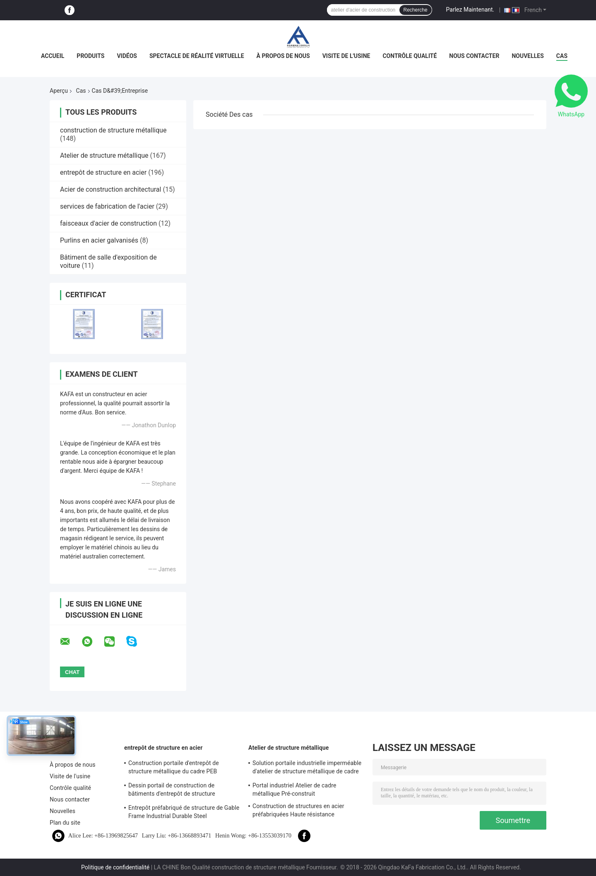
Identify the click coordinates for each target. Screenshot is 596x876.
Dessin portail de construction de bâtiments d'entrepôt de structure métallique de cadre (171, 790)
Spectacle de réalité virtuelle (196, 56)
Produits (90, 56)
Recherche (416, 10)
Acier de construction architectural (110, 189)
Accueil (52, 56)
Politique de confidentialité (115, 867)
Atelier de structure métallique (104, 155)
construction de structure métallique (113, 130)
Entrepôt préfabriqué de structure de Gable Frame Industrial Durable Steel (183, 811)
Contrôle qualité (409, 56)
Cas (561, 56)
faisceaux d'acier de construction (108, 223)
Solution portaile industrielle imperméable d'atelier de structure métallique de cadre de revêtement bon (306, 768)
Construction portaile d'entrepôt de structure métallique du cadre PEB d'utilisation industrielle (173, 768)
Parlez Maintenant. (470, 9)
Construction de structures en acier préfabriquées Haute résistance (298, 810)
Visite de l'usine (346, 56)
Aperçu (59, 90)
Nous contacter (474, 56)
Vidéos (127, 56)
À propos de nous (283, 56)
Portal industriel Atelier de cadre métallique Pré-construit (294, 789)
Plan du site (65, 822)
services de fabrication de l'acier (107, 206)
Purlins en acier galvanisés (99, 240)
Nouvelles (527, 56)
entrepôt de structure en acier (103, 172)
